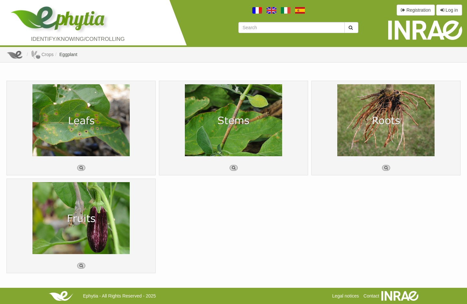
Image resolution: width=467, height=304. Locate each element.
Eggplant (68, 54)
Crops (42, 54)
